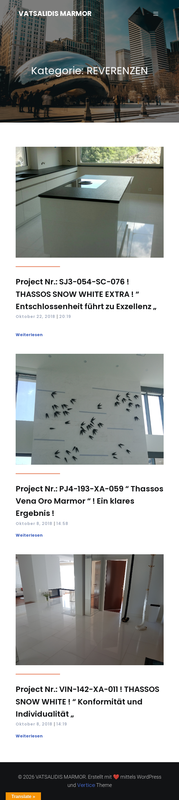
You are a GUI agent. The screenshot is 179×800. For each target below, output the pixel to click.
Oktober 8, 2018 (34, 523)
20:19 (65, 316)
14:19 (61, 724)
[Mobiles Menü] (156, 13)
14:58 (62, 523)
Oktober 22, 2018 (35, 316)
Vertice (86, 785)
